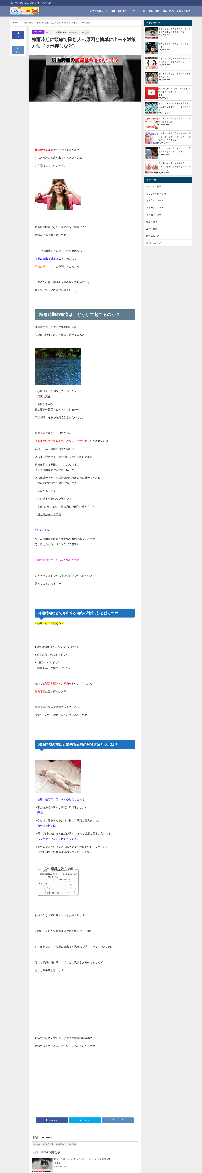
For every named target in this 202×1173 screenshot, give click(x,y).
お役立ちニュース (98, 11)
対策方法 (64, 32)
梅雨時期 (77, 32)
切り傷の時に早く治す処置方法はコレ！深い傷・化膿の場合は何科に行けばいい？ (174, 166)
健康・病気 (39, 32)
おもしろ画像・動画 (156, 193)
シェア (18, 34)
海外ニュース (152, 236)
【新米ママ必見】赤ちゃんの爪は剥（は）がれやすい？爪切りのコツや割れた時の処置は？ (174, 136)
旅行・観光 (168, 11)
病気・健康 (153, 11)
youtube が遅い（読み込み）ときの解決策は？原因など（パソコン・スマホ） (174, 91)
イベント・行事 (137, 11)
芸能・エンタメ (118, 11)
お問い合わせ (183, 11)
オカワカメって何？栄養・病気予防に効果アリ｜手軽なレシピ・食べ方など (174, 106)
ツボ (52, 32)
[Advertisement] (59, 125)
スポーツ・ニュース (156, 207)
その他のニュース (155, 215)
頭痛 (88, 32)
